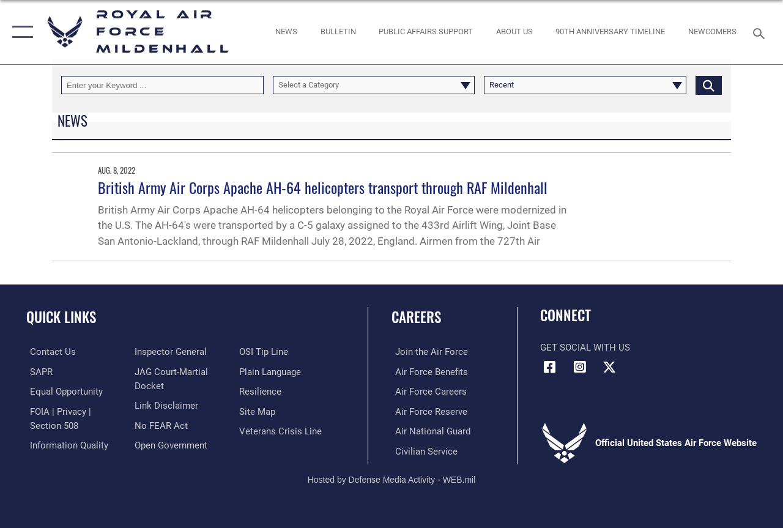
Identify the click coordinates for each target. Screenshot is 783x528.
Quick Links (61, 317)
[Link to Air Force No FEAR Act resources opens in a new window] (160, 424)
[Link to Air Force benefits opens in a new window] (428, 371)
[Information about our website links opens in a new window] (165, 405)
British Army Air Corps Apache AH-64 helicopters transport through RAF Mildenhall (322, 187)
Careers (416, 317)
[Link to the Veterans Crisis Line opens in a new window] (281, 430)
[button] (20, 32)
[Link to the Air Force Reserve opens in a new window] (428, 410)
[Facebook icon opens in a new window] (549, 367)
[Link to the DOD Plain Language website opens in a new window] (271, 371)
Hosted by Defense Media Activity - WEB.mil (392, 478)
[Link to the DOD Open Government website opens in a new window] (169, 444)
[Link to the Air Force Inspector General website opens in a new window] (169, 351)
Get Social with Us (585, 347)
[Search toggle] (761, 32)
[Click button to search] (709, 85)
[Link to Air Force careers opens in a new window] (427, 390)
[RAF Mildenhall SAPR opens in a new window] (37, 371)
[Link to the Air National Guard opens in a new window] (429, 430)
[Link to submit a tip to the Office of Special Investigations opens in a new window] (264, 351)
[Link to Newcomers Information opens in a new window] (712, 31)
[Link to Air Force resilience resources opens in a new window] (261, 390)
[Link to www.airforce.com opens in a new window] (428, 351)
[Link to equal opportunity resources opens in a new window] (62, 390)
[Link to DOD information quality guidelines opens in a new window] (65, 444)
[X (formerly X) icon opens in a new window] (609, 367)
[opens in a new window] (425, 31)
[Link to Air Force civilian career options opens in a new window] (423, 449)
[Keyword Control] (162, 85)
